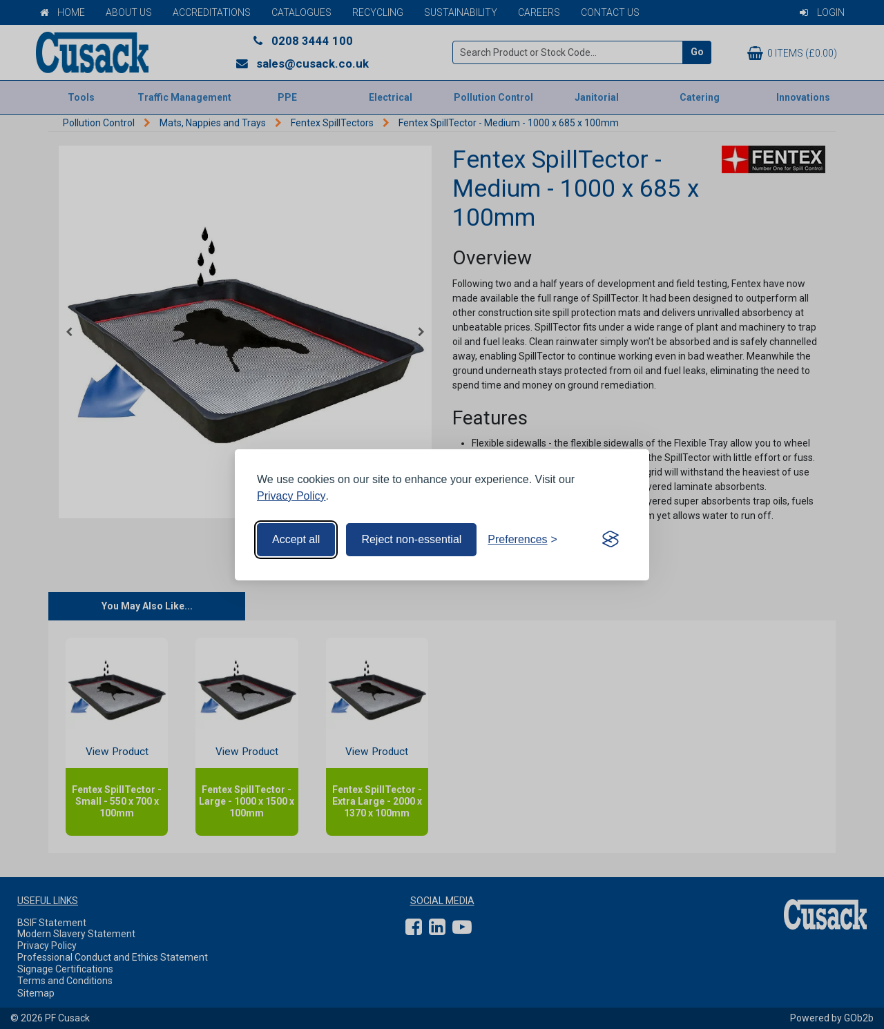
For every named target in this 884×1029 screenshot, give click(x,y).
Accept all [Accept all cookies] (296, 539)
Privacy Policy (291, 496)
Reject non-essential (411, 539)
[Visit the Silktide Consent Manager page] (610, 539)
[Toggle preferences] (522, 539)
